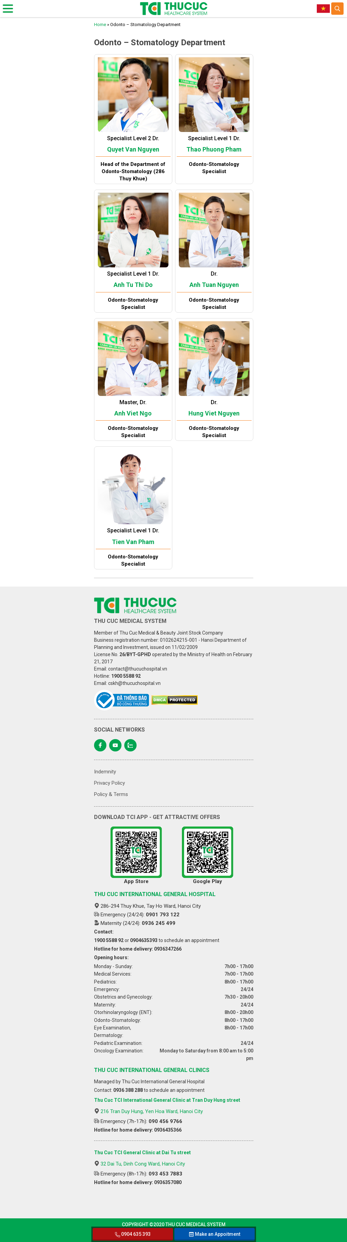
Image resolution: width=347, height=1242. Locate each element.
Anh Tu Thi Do (133, 284)
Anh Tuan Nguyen (214, 284)
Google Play (207, 855)
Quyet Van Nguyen (133, 149)
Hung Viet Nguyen (214, 413)
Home (100, 24)
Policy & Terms (111, 794)
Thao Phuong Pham (214, 149)
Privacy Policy (109, 783)
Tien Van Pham (133, 541)
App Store (136, 855)
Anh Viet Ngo (133, 413)
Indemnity (105, 772)
